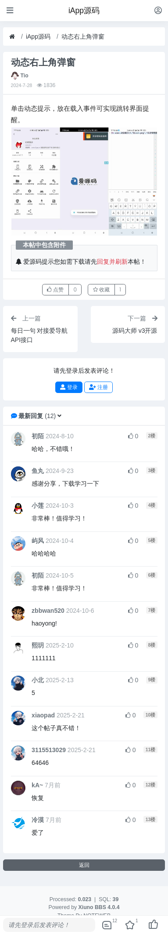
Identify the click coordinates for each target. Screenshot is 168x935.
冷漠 (38, 819)
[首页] (12, 36)
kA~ (37, 785)
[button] (59, 415)
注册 (98, 387)
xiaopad (43, 715)
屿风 (38, 540)
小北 (38, 680)
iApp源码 (38, 36)
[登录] (158, 10)
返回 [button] (84, 865)
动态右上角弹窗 (82, 36)
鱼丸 (38, 470)
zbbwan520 (48, 610)
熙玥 (38, 645)
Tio (25, 76)
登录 (68, 387)
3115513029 (49, 749)
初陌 (38, 436)
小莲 (38, 505)
